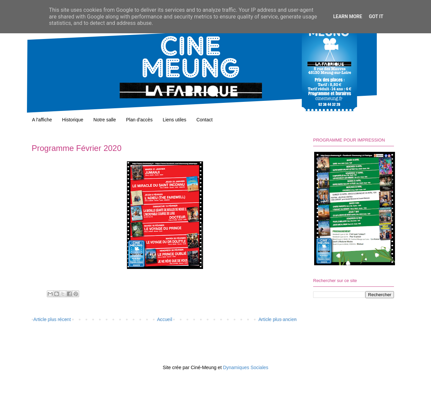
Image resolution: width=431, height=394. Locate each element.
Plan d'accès (139, 119)
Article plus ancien (277, 319)
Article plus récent (52, 319)
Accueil (164, 319)
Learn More (347, 16)
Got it (376, 16)
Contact (204, 119)
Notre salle (104, 119)
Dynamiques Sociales (245, 367)
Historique (72, 119)
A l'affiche (42, 119)
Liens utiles (174, 119)
